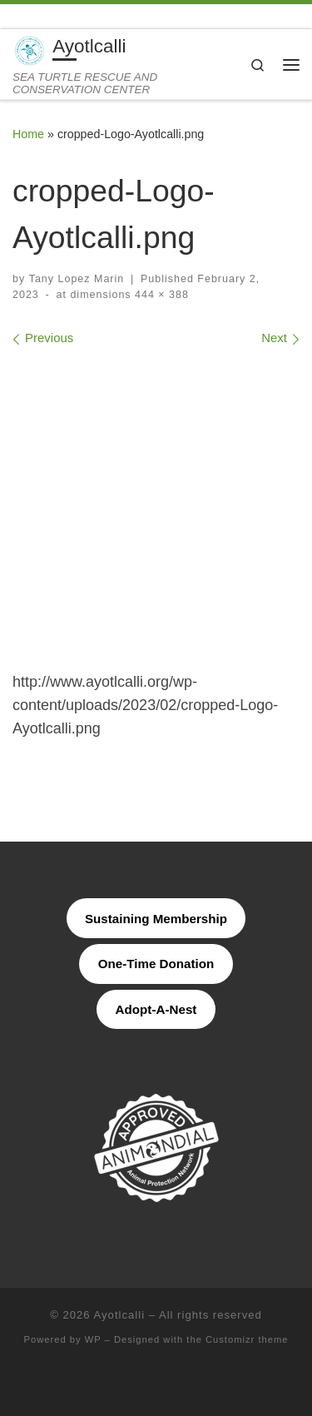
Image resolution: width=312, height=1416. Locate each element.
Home (28, 134)
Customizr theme (247, 1339)
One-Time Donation (156, 963)
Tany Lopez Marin (77, 279)
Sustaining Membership (156, 919)
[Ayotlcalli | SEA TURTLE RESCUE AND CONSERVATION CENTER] (29, 49)
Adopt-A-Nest (156, 1009)
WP (93, 1339)
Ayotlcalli (120, 1315)
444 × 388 (160, 295)
